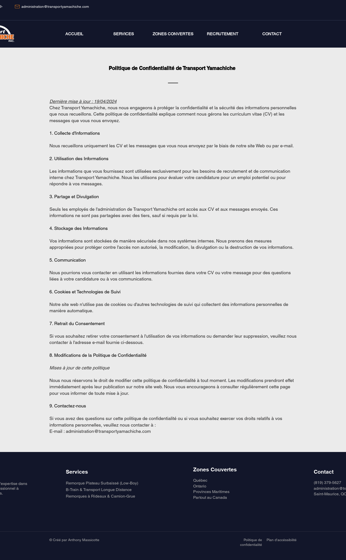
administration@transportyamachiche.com (55, 7)
